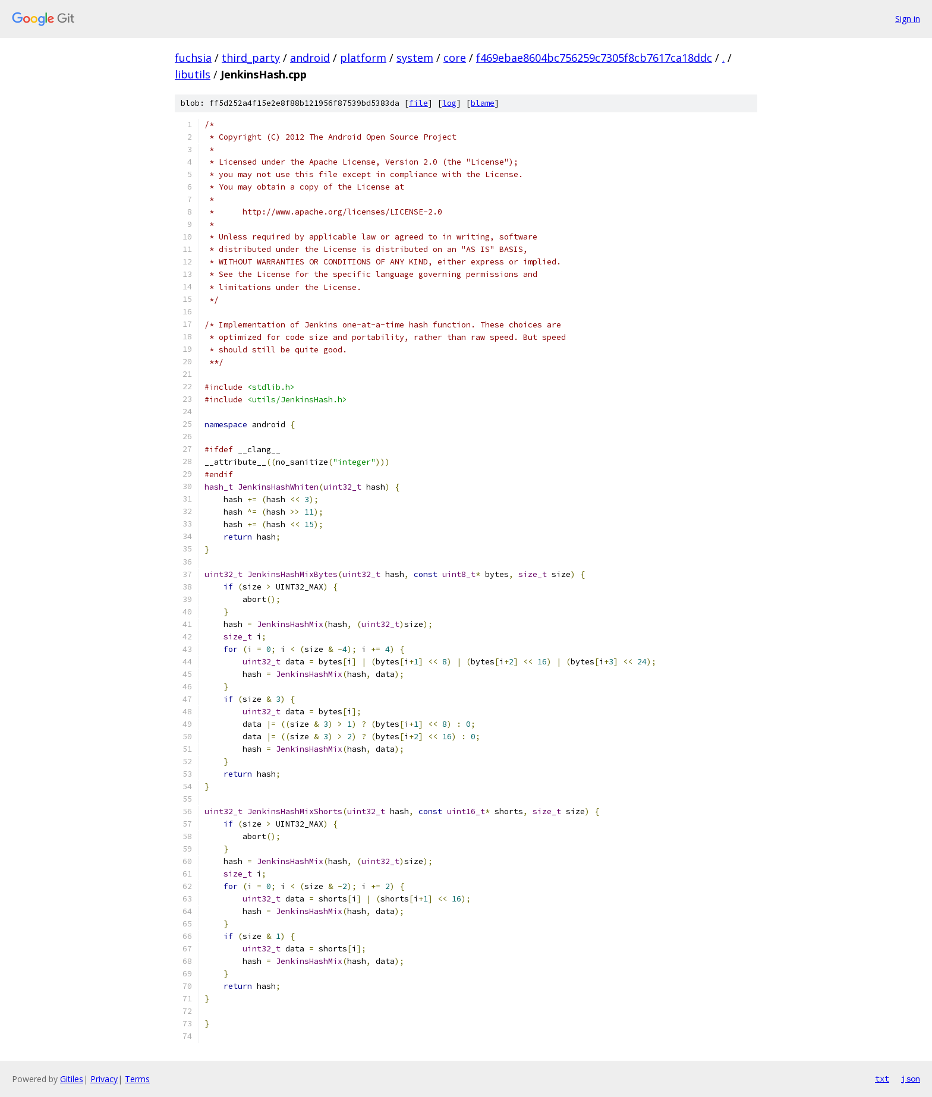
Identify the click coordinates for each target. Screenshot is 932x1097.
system (414, 58)
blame (483, 103)
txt (882, 1078)
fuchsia (193, 58)
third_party (251, 58)
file (418, 103)
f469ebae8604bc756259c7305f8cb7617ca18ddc (594, 58)
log (449, 103)
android (310, 58)
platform (363, 58)
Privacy (104, 1079)
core (454, 58)
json (910, 1078)
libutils (192, 74)
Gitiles (71, 1079)
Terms (137, 1079)
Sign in (907, 18)
